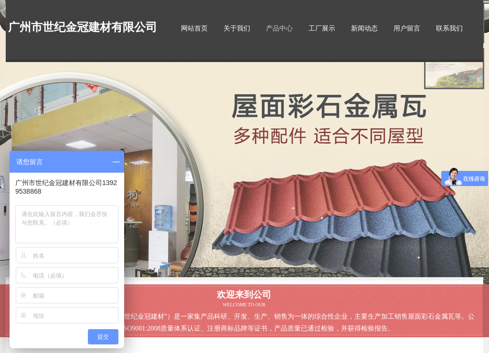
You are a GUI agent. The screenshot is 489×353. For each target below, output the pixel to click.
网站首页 (194, 28)
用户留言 (406, 28)
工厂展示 (321, 28)
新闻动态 (364, 28)
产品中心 (279, 28)
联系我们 (449, 28)
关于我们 (236, 28)
